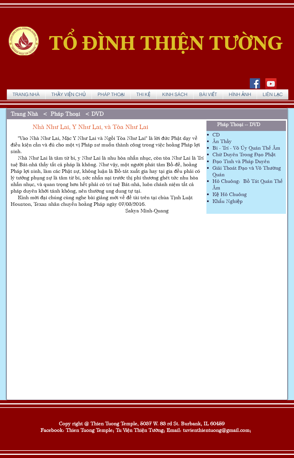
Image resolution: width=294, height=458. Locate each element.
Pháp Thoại (230, 124)
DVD (97, 113)
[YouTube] (270, 83)
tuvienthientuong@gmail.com (216, 429)
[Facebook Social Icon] (255, 83)
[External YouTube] (107, 284)
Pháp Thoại (66, 113)
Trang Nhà (25, 113)
